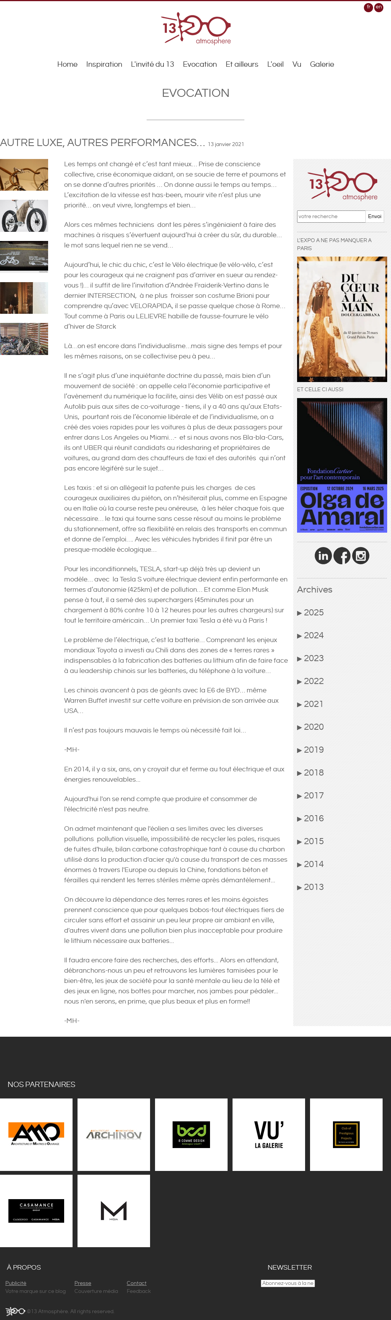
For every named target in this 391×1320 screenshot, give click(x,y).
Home (67, 65)
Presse (82, 1283)
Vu (296, 65)
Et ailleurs (242, 65)
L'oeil (275, 65)
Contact (137, 1283)
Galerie (322, 65)
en (379, 7)
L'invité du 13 (152, 65)
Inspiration (104, 65)
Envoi (374, 216)
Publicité (15, 1283)
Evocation (200, 65)
